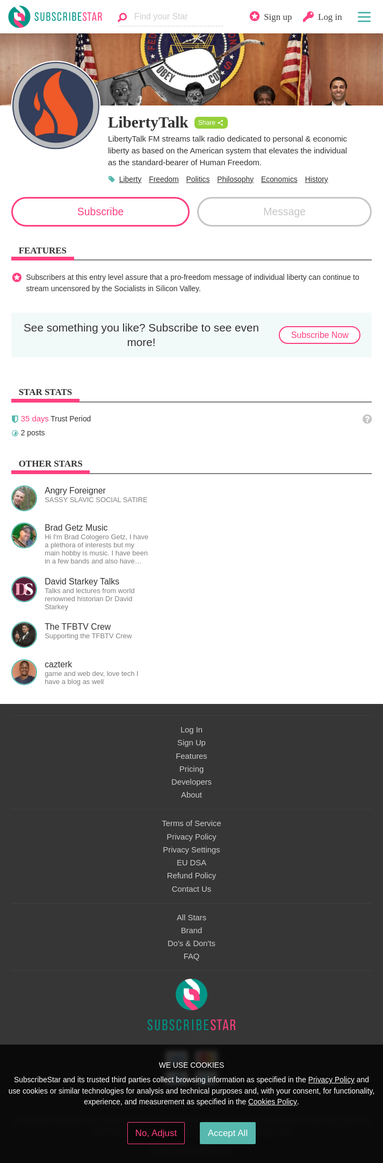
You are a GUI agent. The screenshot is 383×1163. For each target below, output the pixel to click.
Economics (279, 179)
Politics (198, 179)
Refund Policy (191, 875)
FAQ (192, 956)
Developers (191, 782)
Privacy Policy (191, 837)
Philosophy (235, 179)
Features (191, 756)
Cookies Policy (272, 1101)
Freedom (163, 179)
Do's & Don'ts (191, 943)
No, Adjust (156, 1133)
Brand (192, 930)
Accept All (228, 1133)
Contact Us (191, 889)
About (191, 795)
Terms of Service (191, 823)
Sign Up (191, 742)
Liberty (130, 179)
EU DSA (191, 862)
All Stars (191, 917)
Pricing (191, 769)
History (316, 179)
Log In (191, 729)
